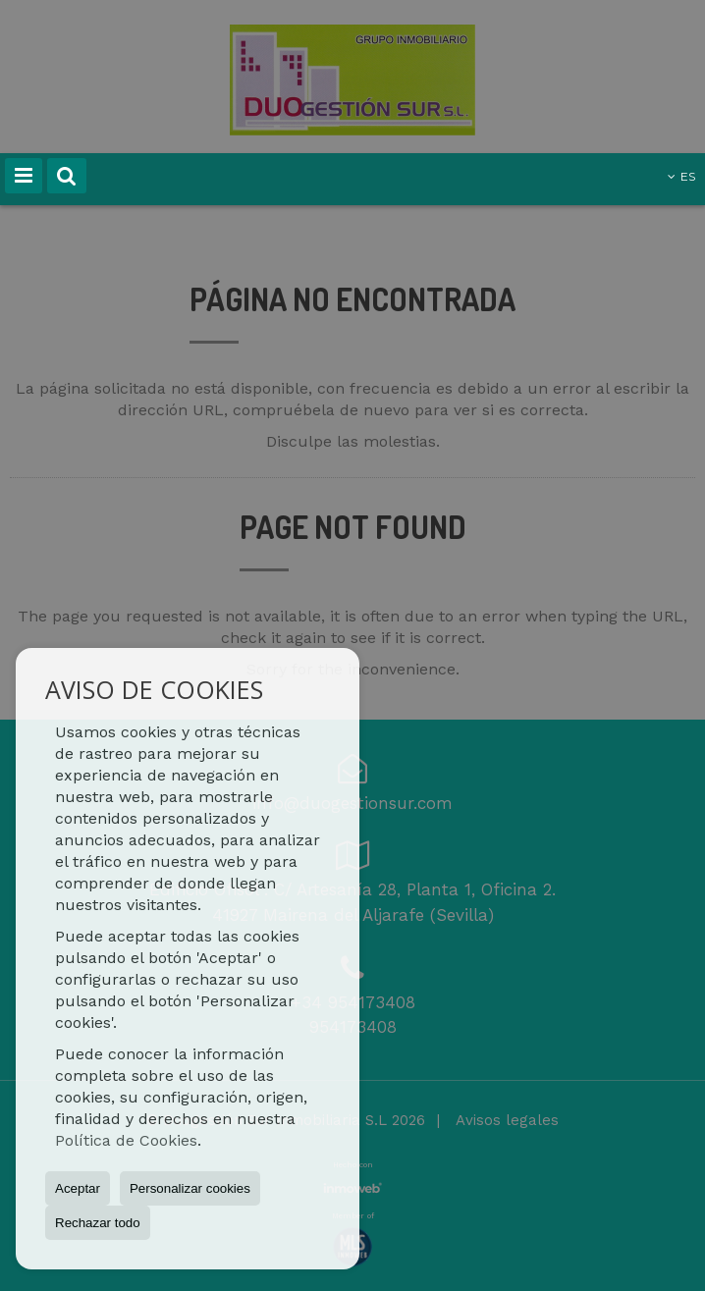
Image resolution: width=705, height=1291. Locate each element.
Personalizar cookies (190, 1188)
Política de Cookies (126, 1140)
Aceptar (77, 1188)
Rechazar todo (97, 1222)
